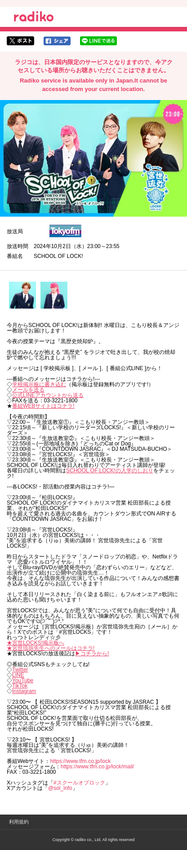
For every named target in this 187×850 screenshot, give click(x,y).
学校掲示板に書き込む (39, 384)
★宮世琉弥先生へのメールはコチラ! (50, 648)
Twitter (20, 670)
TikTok (19, 686)
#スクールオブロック (79, 783)
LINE (18, 675)
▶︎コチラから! (92, 653)
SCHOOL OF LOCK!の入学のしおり (109, 470)
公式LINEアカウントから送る (48, 395)
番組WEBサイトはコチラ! (43, 406)
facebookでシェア (57, 40)
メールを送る (28, 390)
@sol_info (60, 788)
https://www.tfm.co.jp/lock (80, 761)
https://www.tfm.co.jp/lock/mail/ (97, 766)
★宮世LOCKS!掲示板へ (35, 643)
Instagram (24, 691)
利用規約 (19, 821)
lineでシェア (98, 40)
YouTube (22, 680)
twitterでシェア (20, 40)
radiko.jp (34, 18)
